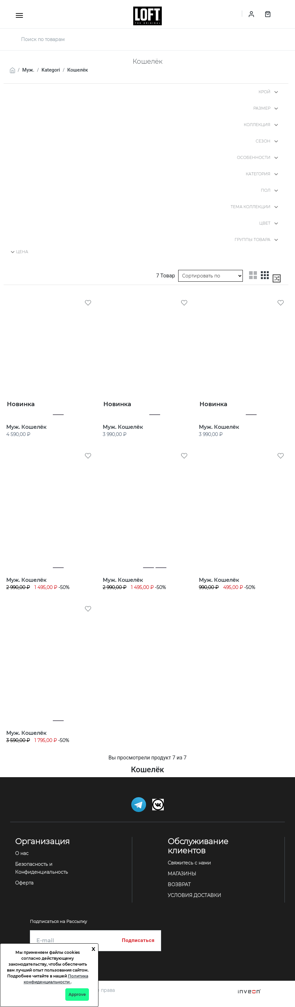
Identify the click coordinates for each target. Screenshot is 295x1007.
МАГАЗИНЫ (182, 874)
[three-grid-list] (265, 275)
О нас (22, 853)
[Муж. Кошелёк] (51, 355)
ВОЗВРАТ (179, 884)
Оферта (24, 883)
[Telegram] (139, 804)
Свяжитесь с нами (189, 863)
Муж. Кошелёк (26, 427)
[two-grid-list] (253, 275)
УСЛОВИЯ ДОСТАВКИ (194, 895)
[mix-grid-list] (277, 278)
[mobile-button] (19, 15)
